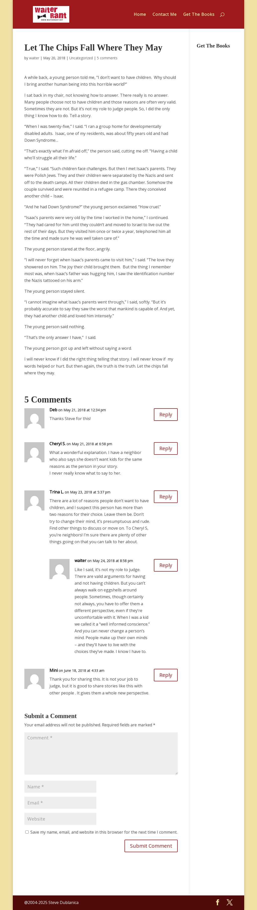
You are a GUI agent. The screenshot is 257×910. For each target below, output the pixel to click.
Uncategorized (81, 58)
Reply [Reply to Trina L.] (165, 496)
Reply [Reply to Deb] (165, 414)
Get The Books (199, 15)
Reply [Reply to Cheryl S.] (165, 448)
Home (140, 15)
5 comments (107, 58)
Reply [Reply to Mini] (165, 675)
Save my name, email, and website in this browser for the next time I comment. (103, 832)
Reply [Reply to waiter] (165, 565)
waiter (34, 58)
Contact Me (165, 15)
